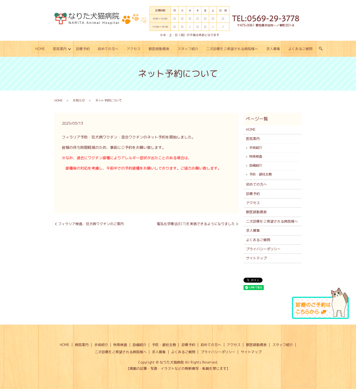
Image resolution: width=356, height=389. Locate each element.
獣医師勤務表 (159, 48)
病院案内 (82, 344)
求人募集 (274, 48)
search (322, 49)
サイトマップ (256, 257)
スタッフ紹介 (188, 48)
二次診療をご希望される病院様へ (233, 48)
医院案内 (59, 48)
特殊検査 (255, 156)
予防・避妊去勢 (260, 174)
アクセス (133, 48)
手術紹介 (255, 147)
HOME (39, 48)
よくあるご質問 (301, 48)
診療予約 (82, 48)
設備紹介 (255, 165)
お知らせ (79, 100)
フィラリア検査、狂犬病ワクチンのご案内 (91, 223)
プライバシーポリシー (263, 248)
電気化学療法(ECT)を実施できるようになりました (196, 223)
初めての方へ (107, 48)
